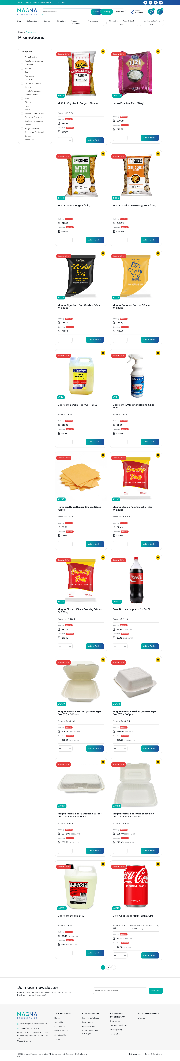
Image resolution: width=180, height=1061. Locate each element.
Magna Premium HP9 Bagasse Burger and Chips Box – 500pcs (80, 815)
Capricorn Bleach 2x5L (71, 916)
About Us (58, 1022)
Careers (57, 1039)
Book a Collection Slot (152, 23)
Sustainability (60, 1035)
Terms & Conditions (118, 1025)
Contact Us (60, 2)
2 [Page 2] (108, 967)
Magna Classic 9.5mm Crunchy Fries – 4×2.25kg (80, 610)
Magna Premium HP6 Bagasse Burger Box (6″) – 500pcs (134, 713)
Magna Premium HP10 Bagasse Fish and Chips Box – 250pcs (133, 815)
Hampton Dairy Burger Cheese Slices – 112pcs (80, 508)
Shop (19, 2)
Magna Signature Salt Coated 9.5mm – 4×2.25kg (80, 306)
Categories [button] (32, 21)
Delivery (106, 12)
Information (115, 1034)
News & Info (45, 2)
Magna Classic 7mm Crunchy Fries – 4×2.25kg (133, 508)
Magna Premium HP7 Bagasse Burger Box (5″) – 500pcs (79, 713)
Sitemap (141, 1018)
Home (21, 32)
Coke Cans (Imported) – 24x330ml (133, 916)
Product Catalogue (75, 22)
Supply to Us (31, 2)
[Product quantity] (65, 140)
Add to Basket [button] (95, 140)
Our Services (59, 1027)
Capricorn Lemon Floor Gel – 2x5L (77, 405)
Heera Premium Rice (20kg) (128, 103)
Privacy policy (135, 1054)
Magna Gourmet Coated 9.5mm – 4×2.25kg (132, 306)
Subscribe (155, 991)
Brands (60, 21)
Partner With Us (61, 1031)
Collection (119, 12)
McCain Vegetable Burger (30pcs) (78, 103)
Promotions (93, 21)
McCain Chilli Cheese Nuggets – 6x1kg (134, 205)
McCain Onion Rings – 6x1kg (74, 205)
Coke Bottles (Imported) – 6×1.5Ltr (133, 609)
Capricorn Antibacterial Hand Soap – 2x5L (134, 406)
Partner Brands (89, 1027)
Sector (47, 21)
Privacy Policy (116, 1030)
